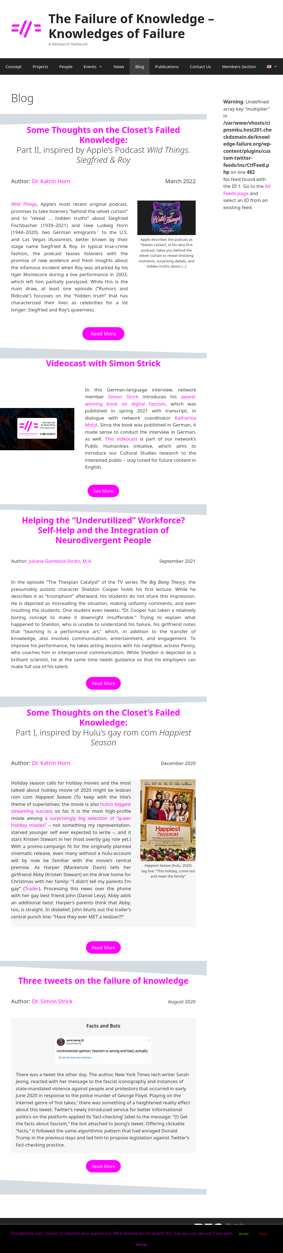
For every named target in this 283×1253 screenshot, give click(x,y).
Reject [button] (263, 1233)
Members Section (239, 66)
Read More (103, 683)
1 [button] (98, 230)
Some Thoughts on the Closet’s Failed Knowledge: (103, 134)
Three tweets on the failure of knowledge (103, 980)
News (119, 66)
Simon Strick (123, 396)
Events (96, 66)
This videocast (121, 439)
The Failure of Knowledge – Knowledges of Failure (131, 26)
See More (103, 491)
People (65, 66)
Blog (139, 66)
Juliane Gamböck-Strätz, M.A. (60, 561)
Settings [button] (141, 1244)
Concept (14, 66)
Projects (40, 66)
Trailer (32, 888)
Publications (167, 66)
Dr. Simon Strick (52, 1001)
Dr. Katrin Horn (51, 181)
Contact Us (200, 66)
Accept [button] (244, 1233)
